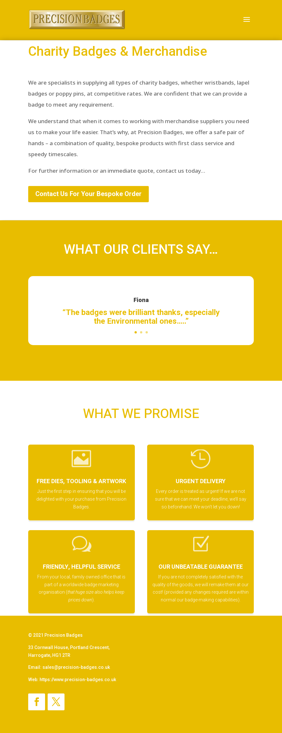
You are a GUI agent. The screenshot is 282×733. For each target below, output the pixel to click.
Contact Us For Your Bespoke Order (88, 194)
